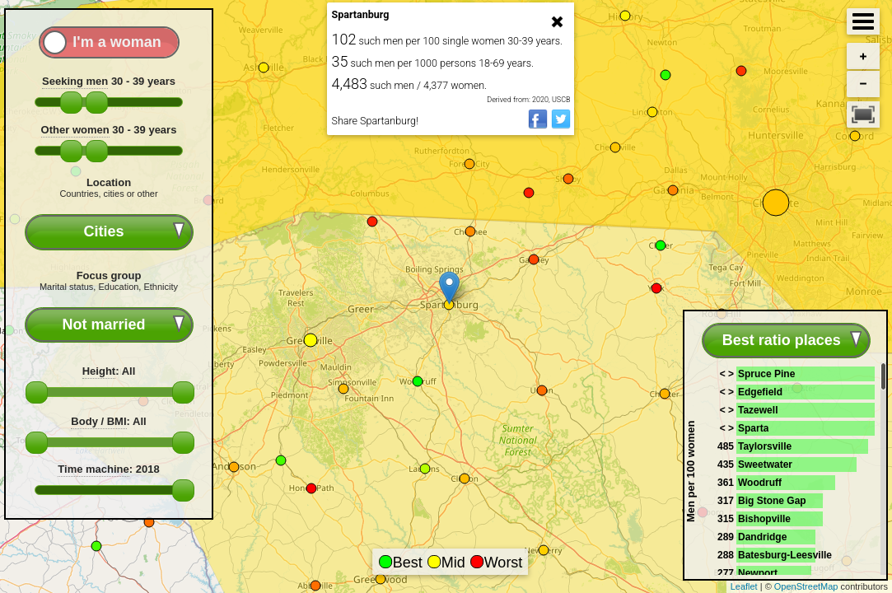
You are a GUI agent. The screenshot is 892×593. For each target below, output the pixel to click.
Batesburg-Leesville (785, 555)
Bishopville (764, 519)
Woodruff (760, 482)
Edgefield (760, 392)
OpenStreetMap (806, 586)
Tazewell (758, 410)
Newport (758, 573)
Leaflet (744, 586)
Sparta (753, 428)
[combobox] (109, 232)
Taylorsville (765, 446)
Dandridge (762, 537)
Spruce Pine (766, 374)
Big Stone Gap (772, 501)
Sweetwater (765, 464)
